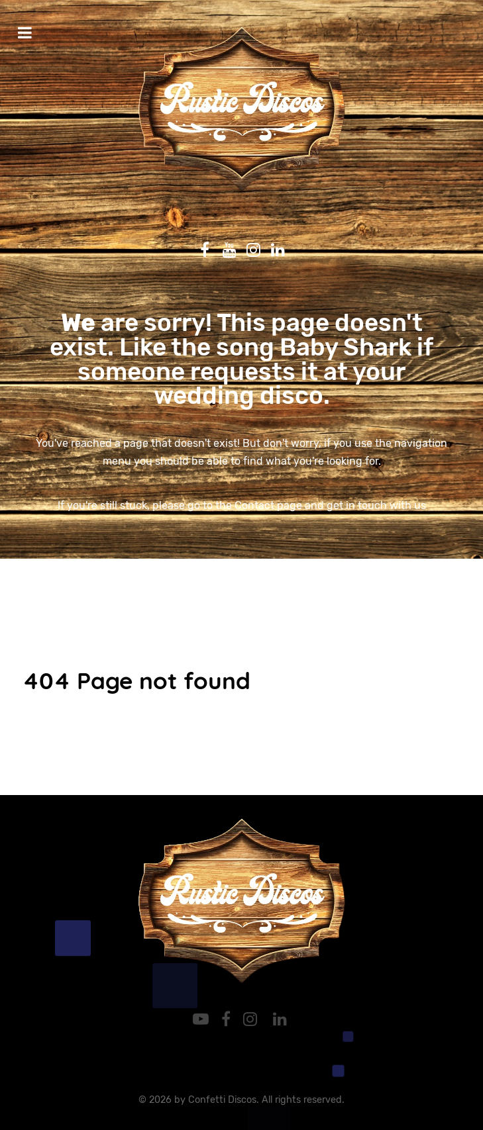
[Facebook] (228, 1019)
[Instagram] (252, 1019)
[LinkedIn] (279, 1019)
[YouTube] (203, 1019)
